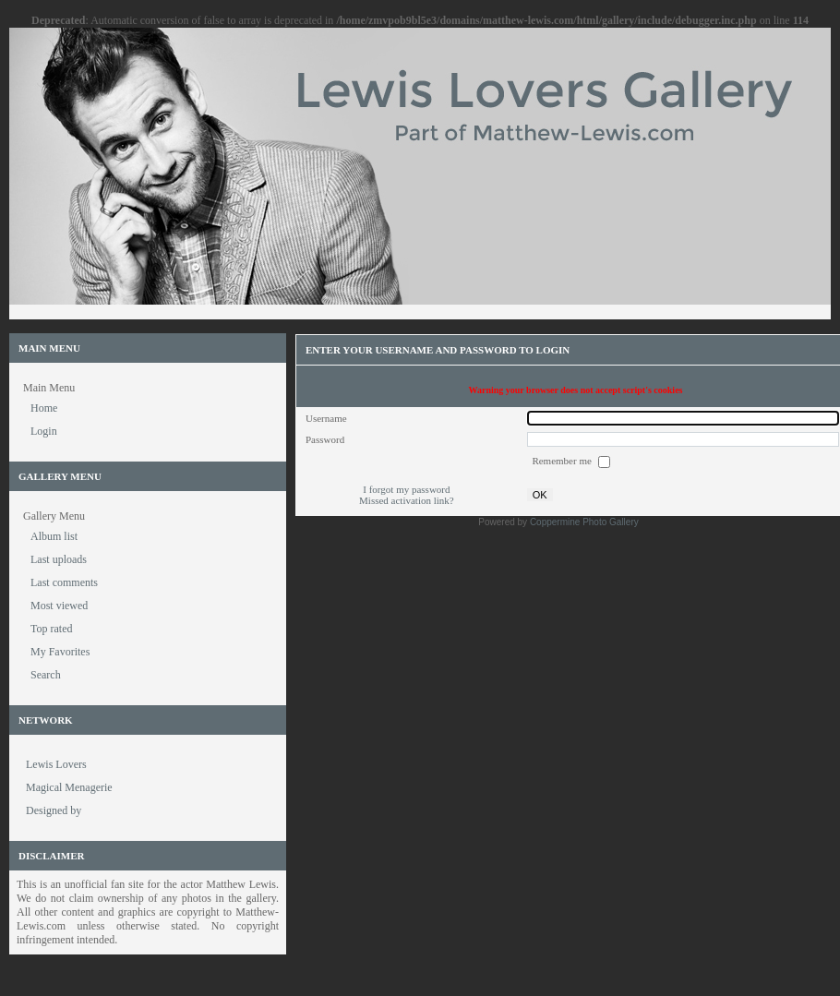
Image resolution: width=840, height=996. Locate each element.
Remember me (563, 460)
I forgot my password (406, 489)
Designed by (53, 810)
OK (540, 494)
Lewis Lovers (56, 764)
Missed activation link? (406, 500)
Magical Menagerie (69, 787)
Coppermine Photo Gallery (584, 522)
